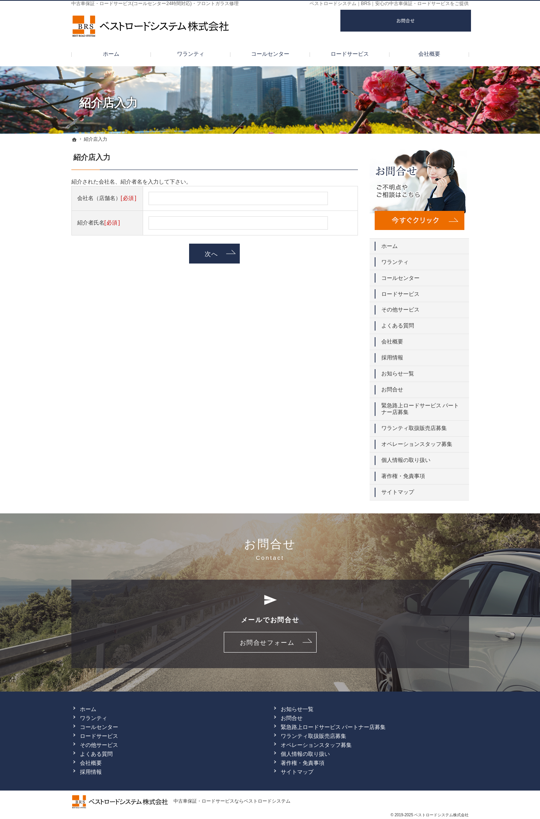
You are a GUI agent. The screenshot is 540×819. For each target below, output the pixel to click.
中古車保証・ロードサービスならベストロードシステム (232, 801)
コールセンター (400, 275)
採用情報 (392, 355)
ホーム (389, 243)
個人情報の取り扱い (405, 457)
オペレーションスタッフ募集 (416, 441)
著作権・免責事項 (403, 473)
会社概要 (392, 339)
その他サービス (400, 307)
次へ (211, 253)
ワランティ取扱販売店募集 (414, 425)
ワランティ (395, 259)
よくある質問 (397, 323)
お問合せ (392, 387)
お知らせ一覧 (397, 371)
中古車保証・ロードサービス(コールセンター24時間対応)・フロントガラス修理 (155, 3)
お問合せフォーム (267, 642)
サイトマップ (397, 489)
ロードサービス (400, 291)
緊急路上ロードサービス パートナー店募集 (420, 406)
